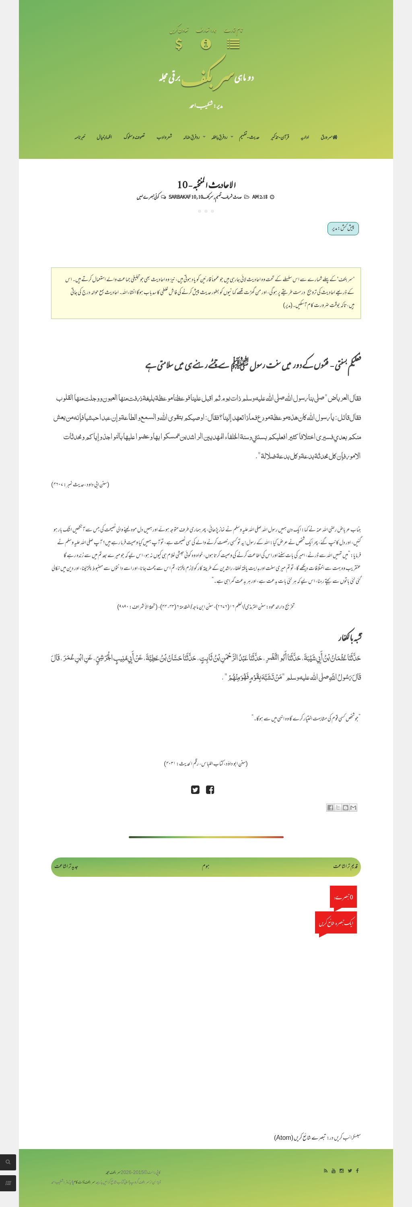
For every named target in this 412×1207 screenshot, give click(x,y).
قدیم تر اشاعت (345, 867)
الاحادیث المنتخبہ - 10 (206, 184)
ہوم (206, 867)
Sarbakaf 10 (182, 196)
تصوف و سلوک (134, 138)
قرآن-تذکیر (280, 138)
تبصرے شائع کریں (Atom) (300, 1138)
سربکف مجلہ (113, 1173)
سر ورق (329, 138)
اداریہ (305, 138)
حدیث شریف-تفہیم (228, 196)
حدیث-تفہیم (249, 138)
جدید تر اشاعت (66, 867)
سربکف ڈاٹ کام (84, 1182)
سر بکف (207, 77)
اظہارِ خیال (104, 138)
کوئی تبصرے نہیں (148, 196)
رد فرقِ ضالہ (191, 138)
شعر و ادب (164, 138)
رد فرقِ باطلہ (219, 138)
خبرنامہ (79, 138)
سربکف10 (205, 196)
